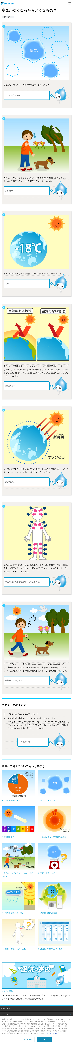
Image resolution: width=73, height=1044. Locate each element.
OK (44, 1039)
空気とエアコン (6, 1009)
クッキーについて (53, 1033)
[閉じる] (69, 1019)
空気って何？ (5, 1014)
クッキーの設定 (27, 1039)
